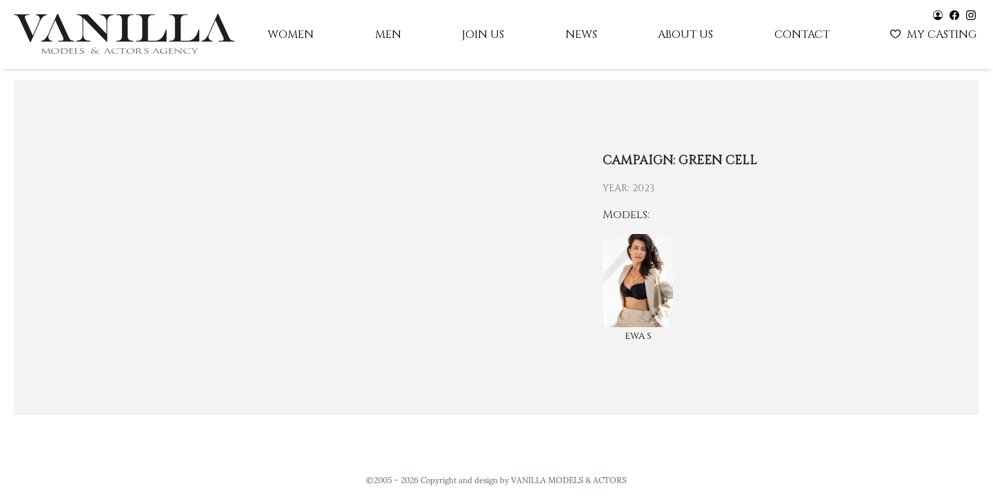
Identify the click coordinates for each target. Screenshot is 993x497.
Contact (802, 34)
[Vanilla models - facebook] (954, 14)
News (581, 34)
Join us (483, 34)
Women (291, 34)
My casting (934, 33)
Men (388, 34)
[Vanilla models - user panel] (938, 14)
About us (685, 34)
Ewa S (638, 336)
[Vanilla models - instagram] (971, 14)
